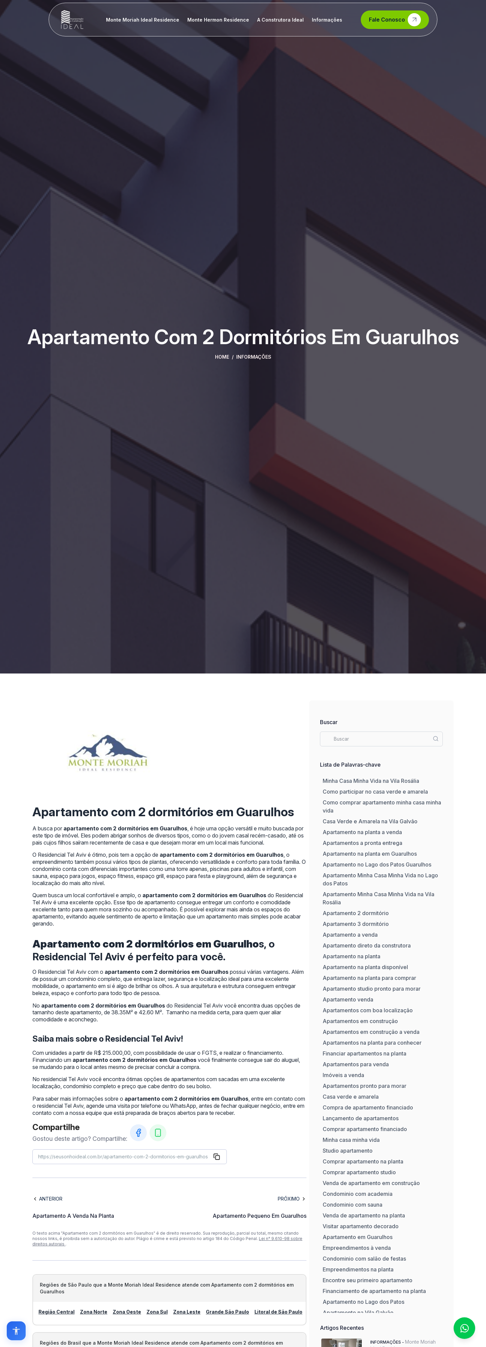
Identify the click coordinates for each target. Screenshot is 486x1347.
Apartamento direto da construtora (367, 945)
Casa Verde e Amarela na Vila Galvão (370, 821)
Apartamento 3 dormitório (356, 923)
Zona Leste (186, 1312)
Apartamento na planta (351, 956)
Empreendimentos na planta (358, 1269)
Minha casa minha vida (351, 1139)
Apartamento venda (348, 999)
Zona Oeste (127, 1312)
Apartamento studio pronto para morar (372, 988)
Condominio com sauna (352, 1204)
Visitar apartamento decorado (361, 1226)
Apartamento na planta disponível (365, 967)
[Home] (72, 19)
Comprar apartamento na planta (363, 1161)
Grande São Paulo (227, 1312)
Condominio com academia (358, 1193)
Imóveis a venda (343, 1075)
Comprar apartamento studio (359, 1172)
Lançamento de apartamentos (361, 1118)
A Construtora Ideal (280, 20)
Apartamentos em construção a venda (371, 1031)
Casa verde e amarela (351, 1096)
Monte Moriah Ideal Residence (142, 20)
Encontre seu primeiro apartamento (367, 1280)
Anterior (47, 1199)
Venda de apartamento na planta (364, 1215)
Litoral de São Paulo (278, 1312)
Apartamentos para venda (356, 1064)
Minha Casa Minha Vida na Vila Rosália (371, 780)
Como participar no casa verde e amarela (375, 791)
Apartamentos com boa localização (368, 1010)
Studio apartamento (348, 1150)
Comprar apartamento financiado (365, 1129)
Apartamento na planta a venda (362, 832)
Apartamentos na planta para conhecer (372, 1042)
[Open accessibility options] (16, 1330)
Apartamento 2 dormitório (356, 913)
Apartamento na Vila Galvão (358, 1312)
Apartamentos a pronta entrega (362, 843)
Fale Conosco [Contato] (395, 19)
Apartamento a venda (350, 934)
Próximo (292, 1199)
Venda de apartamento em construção (371, 1183)
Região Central (56, 1312)
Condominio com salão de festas (364, 1258)
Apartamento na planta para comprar (369, 977)
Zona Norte (93, 1312)
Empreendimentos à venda (357, 1247)
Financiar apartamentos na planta (364, 1053)
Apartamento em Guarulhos (358, 1237)
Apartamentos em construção (360, 1021)
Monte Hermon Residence (218, 20)
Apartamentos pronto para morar (364, 1085)
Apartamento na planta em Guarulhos (370, 853)
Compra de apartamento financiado (368, 1107)
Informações (327, 20)
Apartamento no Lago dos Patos (363, 1301)
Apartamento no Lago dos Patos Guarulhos (377, 864)
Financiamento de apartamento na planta (374, 1291)
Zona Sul (157, 1312)
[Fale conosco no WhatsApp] (464, 1328)
